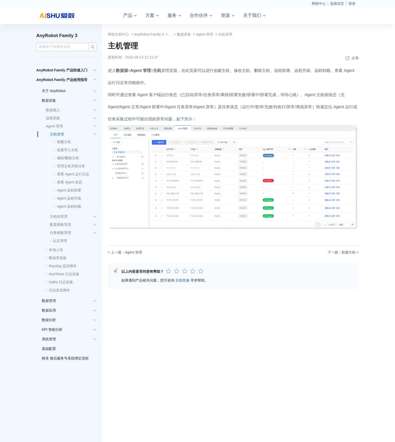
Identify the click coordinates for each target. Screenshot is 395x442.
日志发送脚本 (59, 290)
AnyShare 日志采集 (64, 274)
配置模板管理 (60, 225)
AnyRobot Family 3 (56, 35)
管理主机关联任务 (71, 166)
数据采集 (49, 100)
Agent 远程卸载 (69, 206)
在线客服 (182, 280)
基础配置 (49, 349)
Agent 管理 (54, 126)
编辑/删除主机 (68, 158)
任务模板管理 (60, 233)
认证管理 (60, 241)
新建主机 (64, 142)
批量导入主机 (67, 150)
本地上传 (56, 250)
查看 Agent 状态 (69, 182)
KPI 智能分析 (52, 329)
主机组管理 (59, 216)
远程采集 (53, 118)
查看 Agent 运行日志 (73, 174)
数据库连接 (58, 258)
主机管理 (57, 134)
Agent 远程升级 (69, 198)
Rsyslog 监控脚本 (63, 266)
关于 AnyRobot (53, 91)
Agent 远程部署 (69, 190)
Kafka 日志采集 (61, 282)
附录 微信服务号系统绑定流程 (65, 358)
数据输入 (53, 110)
